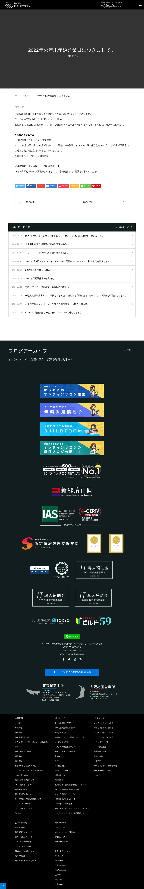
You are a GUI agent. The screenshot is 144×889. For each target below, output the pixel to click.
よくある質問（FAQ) (63, 723)
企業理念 (18, 733)
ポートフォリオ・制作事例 (65, 751)
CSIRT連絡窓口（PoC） (24, 785)
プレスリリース (61, 827)
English (18, 813)
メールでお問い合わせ (23, 846)
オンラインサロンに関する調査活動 (29, 770)
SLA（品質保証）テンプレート (67, 794)
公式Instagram (60, 865)
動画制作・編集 (100, 751)
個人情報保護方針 (22, 737)
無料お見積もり (61, 733)
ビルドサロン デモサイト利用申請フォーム (71, 813)
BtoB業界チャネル (62, 842)
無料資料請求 (20, 856)
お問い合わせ (60, 775)
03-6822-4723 (108, 4)
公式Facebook (60, 870)
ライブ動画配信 (100, 747)
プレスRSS (59, 856)
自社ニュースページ (62, 837)
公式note (58, 875)
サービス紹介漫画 (62, 742)
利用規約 (18, 756)
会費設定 (97, 761)
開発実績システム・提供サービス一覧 (69, 737)
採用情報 (18, 761)
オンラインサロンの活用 (103, 733)
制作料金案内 (60, 766)
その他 (96, 775)
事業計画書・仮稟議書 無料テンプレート (70, 785)
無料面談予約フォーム (23, 832)
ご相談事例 (59, 780)
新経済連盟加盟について (24, 794)
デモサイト (59, 761)
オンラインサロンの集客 (103, 728)
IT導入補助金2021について (65, 728)
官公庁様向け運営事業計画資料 (67, 789)
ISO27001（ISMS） (23, 804)
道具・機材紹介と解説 (103, 770)
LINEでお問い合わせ (23, 842)
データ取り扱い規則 (23, 751)
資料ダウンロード (62, 770)
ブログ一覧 (125, 349)
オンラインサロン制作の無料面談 (72, 672)
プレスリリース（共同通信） (66, 832)
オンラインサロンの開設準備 (105, 766)
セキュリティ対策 (101, 742)
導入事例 (58, 756)
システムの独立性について (65, 747)
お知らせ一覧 (122, 227)
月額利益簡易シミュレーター (66, 799)
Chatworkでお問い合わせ (25, 851)
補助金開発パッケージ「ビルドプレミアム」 (72, 808)
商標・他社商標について (24, 780)
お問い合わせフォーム (23, 837)
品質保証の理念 (21, 789)
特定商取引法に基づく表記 (25, 766)
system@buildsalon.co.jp (112, 7)
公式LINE (58, 879)
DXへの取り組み (21, 775)
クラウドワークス (62, 851)
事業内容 (18, 728)
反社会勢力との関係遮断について (28, 799)
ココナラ (58, 846)
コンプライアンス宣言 (23, 808)
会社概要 (18, 723)
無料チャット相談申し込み (25, 861)
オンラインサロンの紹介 (103, 737)
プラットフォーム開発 (63, 804)
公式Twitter (59, 861)
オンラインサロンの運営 (103, 723)
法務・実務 (98, 756)
